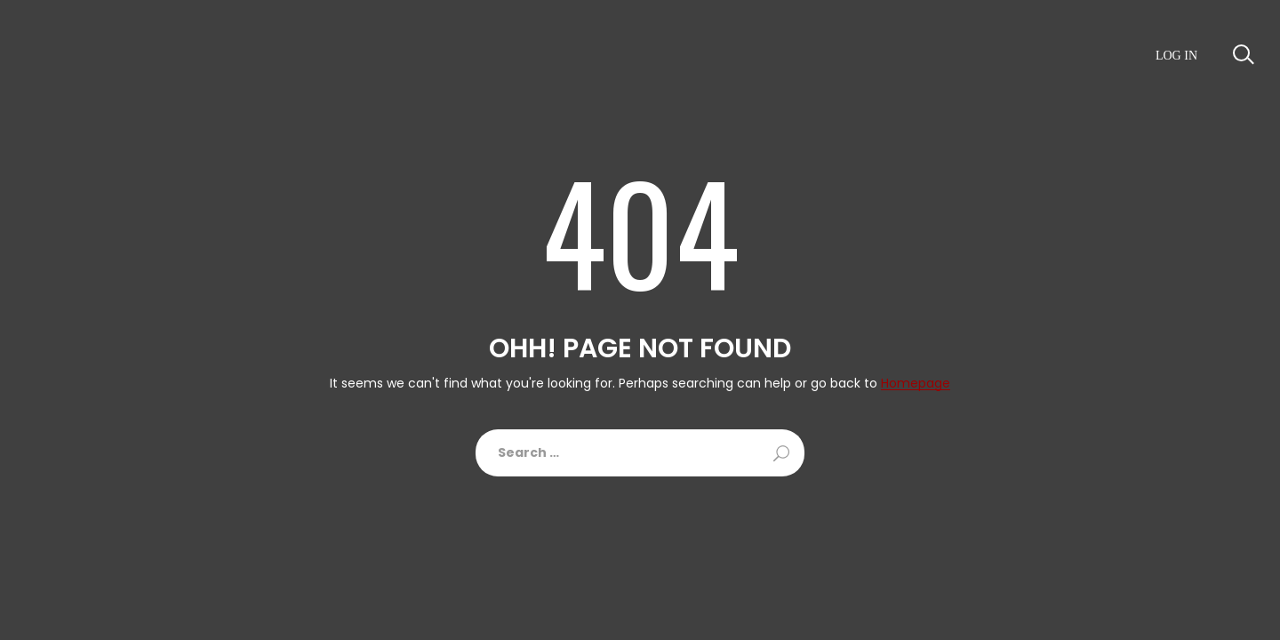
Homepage (915, 383)
